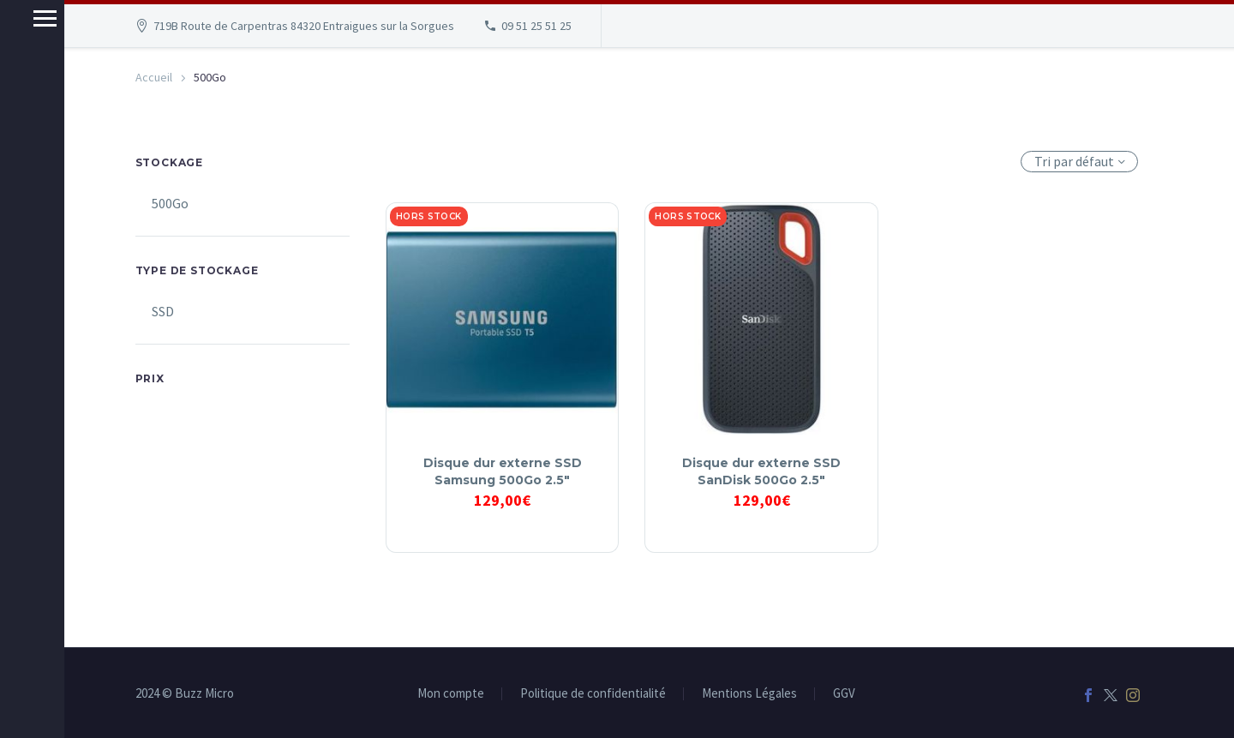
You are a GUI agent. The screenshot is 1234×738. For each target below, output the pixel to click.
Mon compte (450, 693)
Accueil (153, 77)
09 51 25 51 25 (536, 25)
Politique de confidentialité (593, 693)
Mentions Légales (749, 693)
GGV (844, 693)
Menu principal (19, 18)
